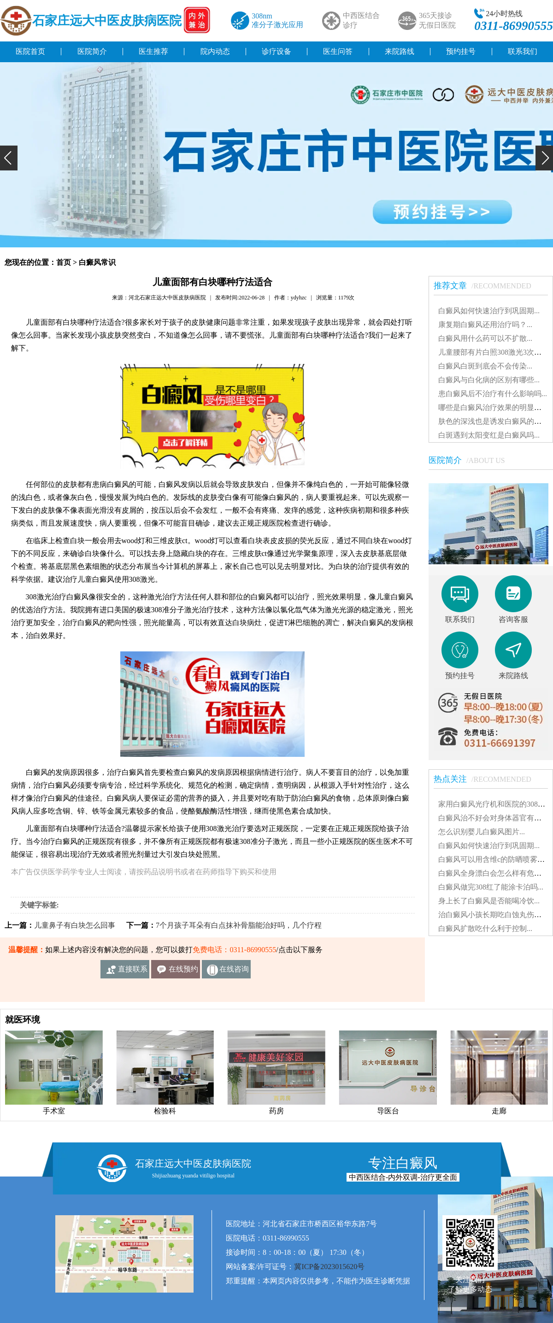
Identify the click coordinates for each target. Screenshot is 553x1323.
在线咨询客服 (234, 971)
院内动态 (215, 51)
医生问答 (338, 51)
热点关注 (487, 779)
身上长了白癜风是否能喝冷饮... (489, 901)
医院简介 (92, 51)
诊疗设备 (276, 51)
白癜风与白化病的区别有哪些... (489, 380)
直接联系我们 (132, 971)
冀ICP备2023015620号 (329, 1266)
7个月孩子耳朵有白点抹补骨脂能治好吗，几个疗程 (239, 925)
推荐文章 (487, 285)
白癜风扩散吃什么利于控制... (485, 928)
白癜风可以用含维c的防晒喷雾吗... (494, 859)
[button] (9, 158)
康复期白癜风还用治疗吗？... (485, 324)
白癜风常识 (97, 262)
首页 (63, 262)
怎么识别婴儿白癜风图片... (481, 832)
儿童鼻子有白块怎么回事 (74, 925)
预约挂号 (461, 51)
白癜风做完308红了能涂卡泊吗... (490, 887)
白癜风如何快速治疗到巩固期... (489, 311)
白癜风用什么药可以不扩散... (485, 338)
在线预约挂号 (183, 971)
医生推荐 (153, 51)
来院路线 (399, 51)
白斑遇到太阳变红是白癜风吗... (489, 435)
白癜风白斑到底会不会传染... (485, 366)
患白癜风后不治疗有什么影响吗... (492, 394)
